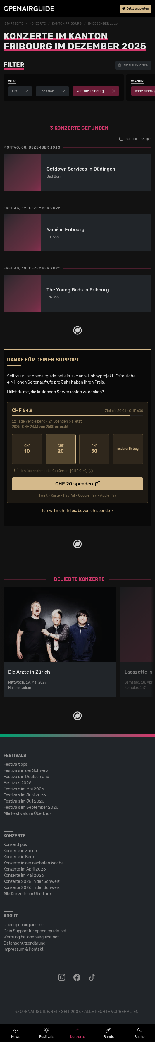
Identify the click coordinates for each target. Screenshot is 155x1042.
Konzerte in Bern (19, 856)
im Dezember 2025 (103, 23)
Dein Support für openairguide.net (35, 930)
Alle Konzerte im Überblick (27, 893)
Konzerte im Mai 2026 (24, 875)
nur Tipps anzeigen (135, 139)
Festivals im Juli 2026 (24, 801)
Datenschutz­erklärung (24, 943)
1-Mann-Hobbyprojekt (92, 376)
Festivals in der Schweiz (26, 770)
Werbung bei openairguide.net (31, 937)
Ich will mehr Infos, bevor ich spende (76, 510)
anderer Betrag (128, 449)
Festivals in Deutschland (26, 776)
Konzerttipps (15, 844)
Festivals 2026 (18, 782)
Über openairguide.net (24, 924)
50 (94, 449)
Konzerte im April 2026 (25, 869)
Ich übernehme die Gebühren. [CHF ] (54, 470)
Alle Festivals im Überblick (27, 813)
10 (27, 449)
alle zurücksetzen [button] (133, 65)
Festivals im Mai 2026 (24, 789)
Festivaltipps (15, 764)
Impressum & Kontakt (23, 949)
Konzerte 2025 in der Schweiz (32, 881)
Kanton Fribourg (67, 23)
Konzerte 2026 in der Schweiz (32, 887)
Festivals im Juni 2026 (25, 795)
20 (60, 449)
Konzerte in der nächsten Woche (34, 863)
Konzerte (38, 23)
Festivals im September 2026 (31, 807)
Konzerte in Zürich (20, 850)
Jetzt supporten (135, 9)
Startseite (14, 23)
